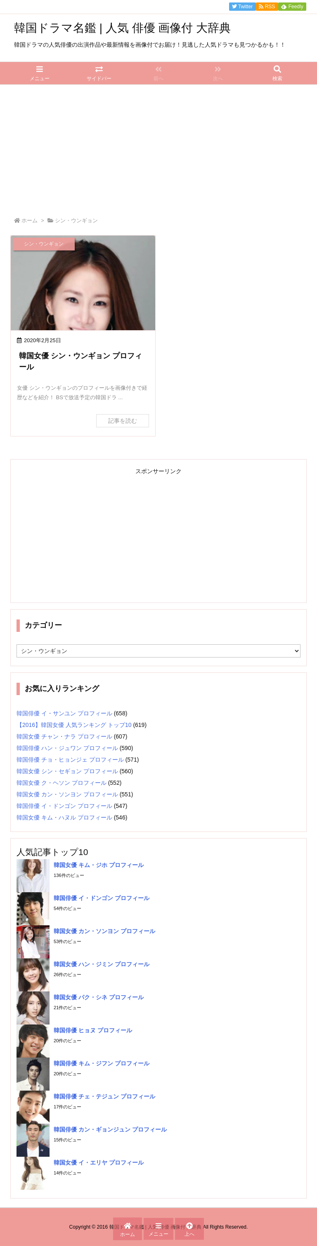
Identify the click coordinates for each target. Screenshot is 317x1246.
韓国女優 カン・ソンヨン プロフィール (67, 794)
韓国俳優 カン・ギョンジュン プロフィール (110, 1129)
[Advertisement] (158, 147)
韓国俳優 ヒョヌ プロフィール (93, 1030)
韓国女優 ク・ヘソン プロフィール (61, 782)
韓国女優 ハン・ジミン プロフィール (101, 964)
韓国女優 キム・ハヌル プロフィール (64, 817)
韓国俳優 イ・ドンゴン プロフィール (64, 806)
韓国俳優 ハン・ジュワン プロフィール (67, 748)
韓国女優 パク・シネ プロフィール (99, 997)
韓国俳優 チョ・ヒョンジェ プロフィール (70, 759)
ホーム (29, 220)
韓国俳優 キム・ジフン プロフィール (101, 1063)
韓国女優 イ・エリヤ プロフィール (99, 1162)
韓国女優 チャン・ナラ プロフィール (64, 736)
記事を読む (122, 420)
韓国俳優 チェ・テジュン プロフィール (104, 1096)
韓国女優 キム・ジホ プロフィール (99, 865)
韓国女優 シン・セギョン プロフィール (67, 771)
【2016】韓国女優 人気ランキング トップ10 (74, 725)
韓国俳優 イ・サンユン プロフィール (64, 713)
